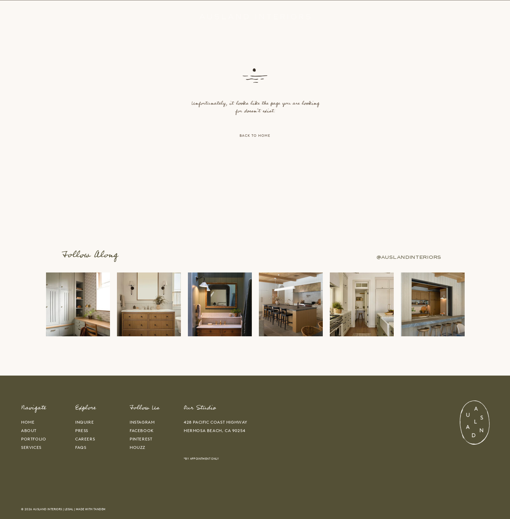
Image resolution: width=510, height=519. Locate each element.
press (81, 430)
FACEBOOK (142, 430)
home (27, 422)
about (29, 430)
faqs (80, 447)
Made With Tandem (90, 509)
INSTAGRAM (142, 422)
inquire (84, 422)
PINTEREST (141, 439)
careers (85, 439)
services (31, 447)
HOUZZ (137, 447)
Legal (69, 509)
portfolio (33, 439)
